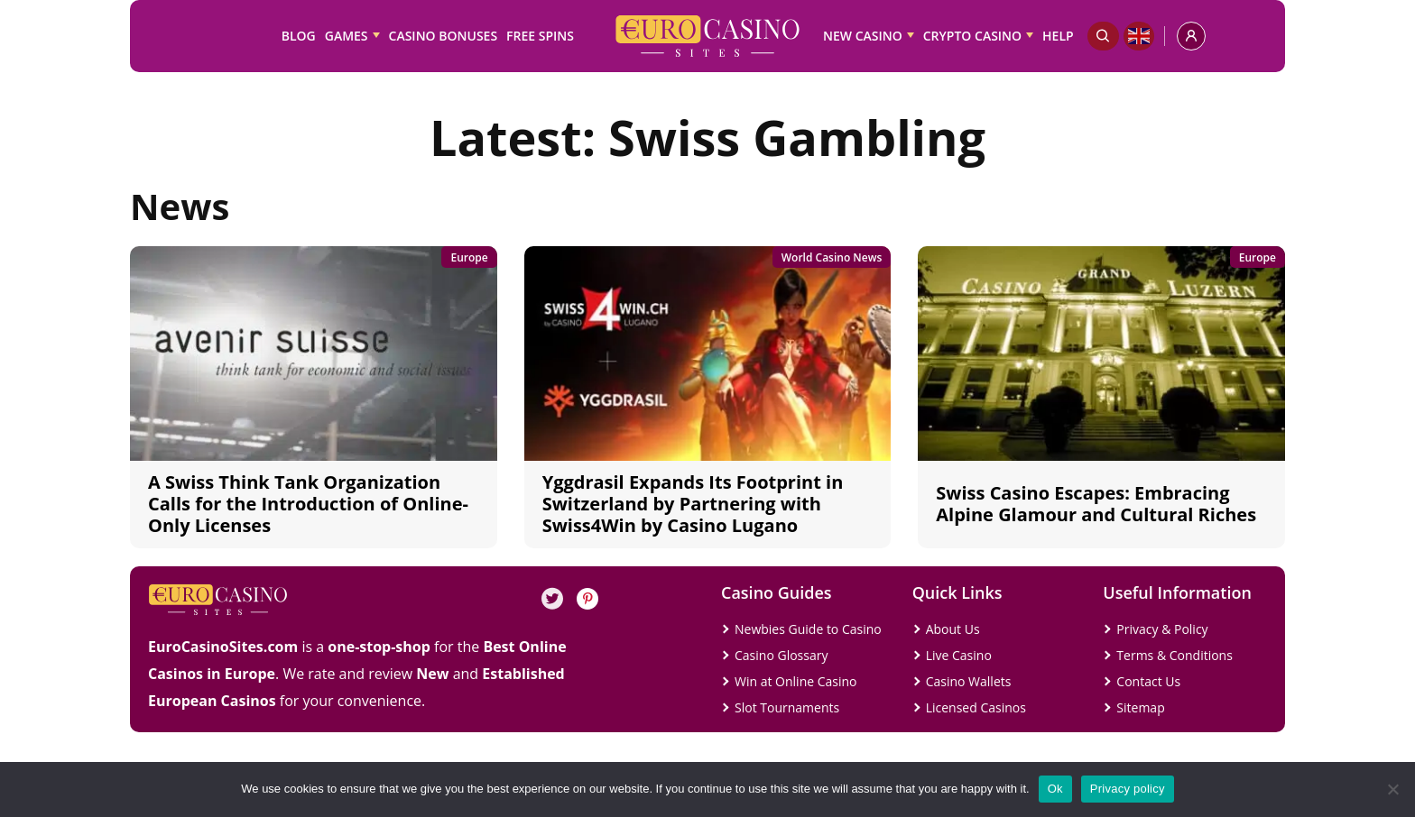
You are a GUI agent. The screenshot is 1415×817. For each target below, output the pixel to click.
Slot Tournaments (787, 707)
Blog (299, 35)
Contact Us (1148, 681)
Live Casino (959, 655)
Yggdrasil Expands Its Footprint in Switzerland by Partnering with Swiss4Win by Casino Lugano (693, 503)
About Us (953, 629)
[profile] (1191, 36)
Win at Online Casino (796, 681)
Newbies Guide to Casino (808, 629)
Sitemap (1140, 707)
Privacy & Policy (1161, 629)
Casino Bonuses (443, 35)
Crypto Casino (972, 35)
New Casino (862, 35)
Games (346, 35)
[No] (1392, 789)
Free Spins (540, 35)
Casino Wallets (969, 681)
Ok (1055, 788)
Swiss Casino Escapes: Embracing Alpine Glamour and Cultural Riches (1096, 504)
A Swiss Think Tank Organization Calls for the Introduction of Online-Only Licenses (308, 503)
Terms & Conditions (1174, 655)
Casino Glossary (781, 655)
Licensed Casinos (976, 707)
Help (1058, 35)
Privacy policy (1127, 788)
